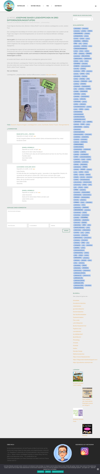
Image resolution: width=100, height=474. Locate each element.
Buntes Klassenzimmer (79, 326)
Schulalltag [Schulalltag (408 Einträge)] (84, 217)
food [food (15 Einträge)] (90, 81)
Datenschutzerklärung (58, 471)
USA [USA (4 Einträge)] (83, 245)
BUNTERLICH (77, 337)
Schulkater (76, 300)
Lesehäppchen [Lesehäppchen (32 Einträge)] (84, 154)
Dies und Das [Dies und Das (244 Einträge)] (85, 55)
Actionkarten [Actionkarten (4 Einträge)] (77, 30)
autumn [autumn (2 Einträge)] (87, 38)
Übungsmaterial (64, 124)
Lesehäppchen (32, 124)
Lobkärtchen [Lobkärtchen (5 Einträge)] (77, 159)
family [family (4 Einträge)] (88, 73)
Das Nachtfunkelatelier (79, 314)
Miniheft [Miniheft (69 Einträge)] (83, 169)
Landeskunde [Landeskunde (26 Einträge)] (87, 149)
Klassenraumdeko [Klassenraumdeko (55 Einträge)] (79, 134)
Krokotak (75, 345)
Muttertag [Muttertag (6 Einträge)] (82, 174)
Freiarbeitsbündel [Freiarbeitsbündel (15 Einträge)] (86, 86)
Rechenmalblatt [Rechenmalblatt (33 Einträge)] (85, 192)
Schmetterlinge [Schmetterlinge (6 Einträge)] (77, 212)
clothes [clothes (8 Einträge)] (76, 50)
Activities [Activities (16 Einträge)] (84, 30)
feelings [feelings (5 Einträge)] (76, 78)
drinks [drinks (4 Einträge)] (81, 60)
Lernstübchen (77, 331)
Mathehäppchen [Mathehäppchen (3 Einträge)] (78, 166)
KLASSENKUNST (78, 334)
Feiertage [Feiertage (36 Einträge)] (82, 78)
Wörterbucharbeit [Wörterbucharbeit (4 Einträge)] (78, 270)
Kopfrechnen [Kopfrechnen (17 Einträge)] (84, 141)
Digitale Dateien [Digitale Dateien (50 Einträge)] (78, 58)
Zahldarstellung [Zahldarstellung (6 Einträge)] (87, 270)
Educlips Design (77, 351)
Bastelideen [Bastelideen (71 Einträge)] (77, 41)
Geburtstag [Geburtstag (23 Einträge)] (77, 93)
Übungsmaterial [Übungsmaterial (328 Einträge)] (79, 287)
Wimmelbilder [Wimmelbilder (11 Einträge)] (77, 265)
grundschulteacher (78, 309)
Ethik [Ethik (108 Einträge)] (83, 71)
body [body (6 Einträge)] (80, 43)
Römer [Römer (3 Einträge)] (83, 204)
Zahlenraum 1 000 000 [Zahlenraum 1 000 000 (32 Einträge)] (80, 272)
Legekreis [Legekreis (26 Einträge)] (83, 151)
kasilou (75, 348)
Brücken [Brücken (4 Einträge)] (85, 43)
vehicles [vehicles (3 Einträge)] (83, 247)
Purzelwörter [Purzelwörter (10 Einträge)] (77, 192)
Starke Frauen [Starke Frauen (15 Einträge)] (78, 229)
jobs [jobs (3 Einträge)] (84, 121)
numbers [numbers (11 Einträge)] (76, 179)
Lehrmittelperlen (78, 323)
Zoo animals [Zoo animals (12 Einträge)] (88, 285)
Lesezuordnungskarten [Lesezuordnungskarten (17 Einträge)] (85, 156)
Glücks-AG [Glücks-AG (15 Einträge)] (83, 98)
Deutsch (24, 22)
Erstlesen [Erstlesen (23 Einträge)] (83, 68)
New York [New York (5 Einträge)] (82, 176)
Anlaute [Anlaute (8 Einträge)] (86, 35)
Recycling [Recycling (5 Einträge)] (76, 199)
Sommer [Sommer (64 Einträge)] (84, 222)
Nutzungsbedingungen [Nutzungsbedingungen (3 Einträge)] (85, 179)
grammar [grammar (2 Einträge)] (84, 101)
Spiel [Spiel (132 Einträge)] (84, 224)
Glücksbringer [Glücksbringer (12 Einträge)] (77, 101)
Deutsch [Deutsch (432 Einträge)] (89, 53)
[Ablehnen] (98, 469)
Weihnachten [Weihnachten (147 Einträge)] (78, 257)
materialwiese (77, 306)
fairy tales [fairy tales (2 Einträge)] (76, 73)
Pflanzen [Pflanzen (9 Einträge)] (80, 187)
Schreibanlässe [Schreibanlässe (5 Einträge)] (85, 214)
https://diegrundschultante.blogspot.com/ (85, 359)
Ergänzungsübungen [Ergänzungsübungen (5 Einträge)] (86, 65)
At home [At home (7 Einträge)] (76, 38)
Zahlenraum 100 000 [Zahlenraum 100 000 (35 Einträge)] (79, 280)
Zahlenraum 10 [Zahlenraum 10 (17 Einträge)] (78, 275)
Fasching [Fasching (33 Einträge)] (84, 76)
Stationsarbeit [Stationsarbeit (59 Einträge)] (86, 229)
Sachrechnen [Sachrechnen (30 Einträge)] (77, 207)
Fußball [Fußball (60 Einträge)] (76, 91)
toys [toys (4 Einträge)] (88, 242)
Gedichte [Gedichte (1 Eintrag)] (83, 93)
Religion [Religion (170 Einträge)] (77, 202)
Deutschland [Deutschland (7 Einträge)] (77, 55)
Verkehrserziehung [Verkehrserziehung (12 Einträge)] (78, 252)
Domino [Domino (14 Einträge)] (76, 60)
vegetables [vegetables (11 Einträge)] (77, 247)
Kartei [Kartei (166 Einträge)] (82, 124)
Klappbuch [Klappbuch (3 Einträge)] (86, 126)
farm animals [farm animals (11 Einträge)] (77, 76)
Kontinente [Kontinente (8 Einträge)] (77, 139)
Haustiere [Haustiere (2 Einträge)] (89, 106)
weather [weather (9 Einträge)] (86, 255)
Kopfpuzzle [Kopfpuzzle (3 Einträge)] (77, 141)
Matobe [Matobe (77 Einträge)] (85, 166)
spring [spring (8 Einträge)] (88, 227)
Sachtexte (45, 124)
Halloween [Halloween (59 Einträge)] (82, 104)
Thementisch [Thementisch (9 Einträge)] (84, 239)
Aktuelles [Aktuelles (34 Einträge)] (87, 33)
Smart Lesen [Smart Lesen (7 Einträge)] (77, 222)
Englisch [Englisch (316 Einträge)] (77, 66)
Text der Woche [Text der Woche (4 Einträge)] (88, 237)
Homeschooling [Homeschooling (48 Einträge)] (78, 111)
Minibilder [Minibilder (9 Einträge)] (76, 169)
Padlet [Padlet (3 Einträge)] (90, 184)
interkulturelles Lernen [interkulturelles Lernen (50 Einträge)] (80, 119)
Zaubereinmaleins (78, 317)
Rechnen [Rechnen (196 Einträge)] (77, 197)
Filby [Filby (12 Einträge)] (88, 78)
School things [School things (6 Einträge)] (77, 214)
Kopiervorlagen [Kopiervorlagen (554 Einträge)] (79, 144)
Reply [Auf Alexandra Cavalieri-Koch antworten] (34, 169)
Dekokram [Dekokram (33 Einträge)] (81, 53)
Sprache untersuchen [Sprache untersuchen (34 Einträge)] (79, 227)
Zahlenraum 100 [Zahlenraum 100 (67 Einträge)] (78, 277)
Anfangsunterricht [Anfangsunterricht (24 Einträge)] (78, 35)
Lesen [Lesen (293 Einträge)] (76, 156)
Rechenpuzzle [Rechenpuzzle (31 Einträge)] (78, 194)
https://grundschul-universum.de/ (83, 362)
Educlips (84, 435)
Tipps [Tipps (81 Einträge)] (83, 242)
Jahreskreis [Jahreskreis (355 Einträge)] (78, 121)
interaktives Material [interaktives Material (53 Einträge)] (79, 116)
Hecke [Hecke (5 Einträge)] (76, 109)
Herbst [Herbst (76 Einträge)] (81, 109)
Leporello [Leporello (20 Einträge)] (77, 154)
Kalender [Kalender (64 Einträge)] (89, 121)
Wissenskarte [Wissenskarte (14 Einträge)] (77, 267)
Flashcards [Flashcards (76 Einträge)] (84, 81)
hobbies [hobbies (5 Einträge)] (86, 109)
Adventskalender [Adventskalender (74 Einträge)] (79, 33)
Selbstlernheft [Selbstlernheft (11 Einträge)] (77, 219)
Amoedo (75, 342)
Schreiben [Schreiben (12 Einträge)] (77, 217)
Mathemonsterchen (78, 354)
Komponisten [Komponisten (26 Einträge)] (85, 136)
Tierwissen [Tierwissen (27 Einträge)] (77, 242)
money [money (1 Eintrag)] (76, 171)
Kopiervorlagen (22, 124)
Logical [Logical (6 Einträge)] (83, 159)
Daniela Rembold (34, 22)
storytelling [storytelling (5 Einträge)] (77, 232)
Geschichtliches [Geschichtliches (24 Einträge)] (85, 96)
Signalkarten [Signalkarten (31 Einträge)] (85, 219)
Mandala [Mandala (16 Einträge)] (76, 164)
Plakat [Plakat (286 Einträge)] (76, 189)
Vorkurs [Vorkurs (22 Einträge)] (86, 252)
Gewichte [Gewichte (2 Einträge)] (76, 98)
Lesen (39, 124)
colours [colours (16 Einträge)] (87, 50)
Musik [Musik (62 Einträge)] (76, 174)
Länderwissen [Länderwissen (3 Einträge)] (85, 161)
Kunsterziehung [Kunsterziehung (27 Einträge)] (78, 149)
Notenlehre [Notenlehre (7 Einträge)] (89, 176)
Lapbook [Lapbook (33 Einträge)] (76, 151)
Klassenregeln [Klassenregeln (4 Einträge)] (88, 134)
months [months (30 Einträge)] (81, 171)
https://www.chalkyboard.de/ (81, 357)
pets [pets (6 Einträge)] (75, 187)
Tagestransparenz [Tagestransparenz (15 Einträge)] (78, 237)
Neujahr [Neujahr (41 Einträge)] (76, 177)
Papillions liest (77, 328)
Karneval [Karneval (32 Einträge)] (77, 124)
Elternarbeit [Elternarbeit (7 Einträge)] (84, 63)
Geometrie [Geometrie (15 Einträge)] (77, 96)
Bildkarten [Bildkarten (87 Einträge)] (85, 41)
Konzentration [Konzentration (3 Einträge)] (84, 139)
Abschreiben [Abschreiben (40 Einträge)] (77, 28)
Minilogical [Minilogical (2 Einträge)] (89, 169)
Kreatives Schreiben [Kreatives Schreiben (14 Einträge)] (79, 146)
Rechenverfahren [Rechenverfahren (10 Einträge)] (87, 194)
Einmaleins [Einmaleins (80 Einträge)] (77, 63)
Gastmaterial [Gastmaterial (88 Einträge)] (84, 91)
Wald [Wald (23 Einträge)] (76, 255)
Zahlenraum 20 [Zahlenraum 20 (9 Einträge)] (87, 275)
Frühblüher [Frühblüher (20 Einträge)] (81, 88)
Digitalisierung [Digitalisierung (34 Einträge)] (88, 58)
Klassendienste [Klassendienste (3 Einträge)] (77, 129)
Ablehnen (48, 471)
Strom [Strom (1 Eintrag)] (82, 232)
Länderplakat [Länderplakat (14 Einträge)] (77, 161)
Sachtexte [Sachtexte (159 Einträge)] (85, 207)
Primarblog (76, 340)
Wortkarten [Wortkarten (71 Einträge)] (85, 267)
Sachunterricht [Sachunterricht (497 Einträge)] (78, 209)
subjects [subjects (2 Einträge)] (87, 232)
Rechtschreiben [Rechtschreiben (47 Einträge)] (85, 197)
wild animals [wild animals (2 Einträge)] (81, 262)
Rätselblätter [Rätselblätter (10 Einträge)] (89, 202)
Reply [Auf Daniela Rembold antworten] (40, 149)
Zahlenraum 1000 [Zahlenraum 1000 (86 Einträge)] (79, 282)
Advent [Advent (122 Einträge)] (90, 30)
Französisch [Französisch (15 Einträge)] (77, 86)
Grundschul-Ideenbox (79, 303)
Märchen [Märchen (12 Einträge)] (88, 174)
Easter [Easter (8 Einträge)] (86, 60)
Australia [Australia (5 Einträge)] (82, 38)
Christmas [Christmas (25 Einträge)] (84, 45)
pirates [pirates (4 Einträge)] (86, 187)
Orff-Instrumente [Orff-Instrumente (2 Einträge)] (77, 184)
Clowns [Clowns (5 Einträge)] (81, 50)
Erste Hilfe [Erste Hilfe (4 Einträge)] (77, 68)
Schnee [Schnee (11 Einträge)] (84, 212)
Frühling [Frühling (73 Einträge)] (88, 88)
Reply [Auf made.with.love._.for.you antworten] (35, 136)
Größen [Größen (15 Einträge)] (76, 104)
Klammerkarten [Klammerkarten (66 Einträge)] (78, 126)
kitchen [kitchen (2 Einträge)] (88, 124)
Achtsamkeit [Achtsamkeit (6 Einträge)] (85, 28)
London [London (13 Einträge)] (88, 159)
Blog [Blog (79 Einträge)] (76, 43)
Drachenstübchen (78, 311)
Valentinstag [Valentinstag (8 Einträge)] (89, 245)
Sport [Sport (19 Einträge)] (89, 224)
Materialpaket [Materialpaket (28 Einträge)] (84, 164)
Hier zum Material (51, 74)
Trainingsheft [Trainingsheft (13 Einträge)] (77, 245)
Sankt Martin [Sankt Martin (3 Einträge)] (87, 209)
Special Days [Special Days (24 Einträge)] (77, 224)
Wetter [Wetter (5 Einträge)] (90, 260)
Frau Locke (76, 320)
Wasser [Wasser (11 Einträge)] (80, 255)
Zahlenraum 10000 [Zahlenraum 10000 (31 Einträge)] (79, 285)
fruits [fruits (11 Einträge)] (76, 88)
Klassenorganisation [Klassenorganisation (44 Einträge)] (79, 131)
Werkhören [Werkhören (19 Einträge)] (77, 260)
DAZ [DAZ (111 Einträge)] (76, 53)
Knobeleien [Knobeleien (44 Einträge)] (77, 136)
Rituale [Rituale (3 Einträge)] (82, 202)
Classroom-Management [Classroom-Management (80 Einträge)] (80, 48)
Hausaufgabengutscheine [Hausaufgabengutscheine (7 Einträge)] (80, 106)
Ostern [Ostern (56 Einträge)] (84, 184)
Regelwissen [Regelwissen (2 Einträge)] (83, 199)
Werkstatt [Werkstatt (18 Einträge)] (84, 260)
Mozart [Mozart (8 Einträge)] (86, 171)
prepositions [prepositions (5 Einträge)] (82, 189)
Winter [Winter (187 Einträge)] (84, 265)
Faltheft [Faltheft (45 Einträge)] (82, 73)
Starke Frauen (53, 124)
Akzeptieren (40, 471)
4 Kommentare (45, 22)
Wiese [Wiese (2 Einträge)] (76, 262)
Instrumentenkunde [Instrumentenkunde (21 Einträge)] (79, 114)
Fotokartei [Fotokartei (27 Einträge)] (83, 83)
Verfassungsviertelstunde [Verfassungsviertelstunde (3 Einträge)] (79, 250)
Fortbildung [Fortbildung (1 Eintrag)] (76, 83)
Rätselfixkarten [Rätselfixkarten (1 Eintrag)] (77, 204)
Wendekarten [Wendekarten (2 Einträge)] (86, 257)
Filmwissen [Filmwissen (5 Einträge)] (77, 81)
